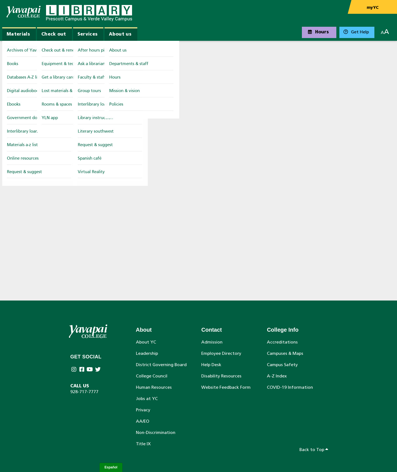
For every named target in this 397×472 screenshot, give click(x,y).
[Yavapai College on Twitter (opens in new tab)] (98, 370)
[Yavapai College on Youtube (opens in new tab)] (90, 370)
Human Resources (154, 387)
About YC (146, 342)
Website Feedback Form (226, 387)
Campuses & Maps (285, 354)
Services (87, 34)
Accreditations (282, 342)
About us (120, 34)
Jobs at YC (147, 399)
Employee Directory (221, 354)
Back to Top (313, 449)
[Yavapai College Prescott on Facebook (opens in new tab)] (82, 370)
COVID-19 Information (290, 387)
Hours (318, 31)
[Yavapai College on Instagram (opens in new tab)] (74, 370)
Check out (53, 34)
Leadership (147, 354)
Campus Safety (282, 365)
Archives (33, 46)
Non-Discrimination (155, 433)
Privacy (143, 410)
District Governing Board (161, 365)
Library (10, 46)
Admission (211, 342)
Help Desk (211, 365)
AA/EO (142, 421)
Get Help (356, 31)
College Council (151, 376)
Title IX (143, 444)
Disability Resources (221, 376)
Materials (18, 34)
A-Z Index (277, 376)
